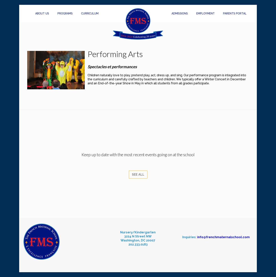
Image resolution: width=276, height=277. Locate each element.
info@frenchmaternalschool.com (223, 237)
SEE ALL (138, 174)
